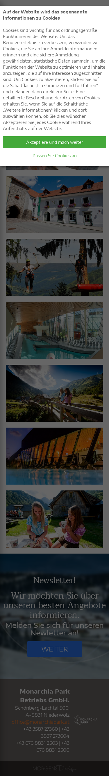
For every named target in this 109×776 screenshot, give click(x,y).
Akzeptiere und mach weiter (54, 142)
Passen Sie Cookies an (55, 155)
